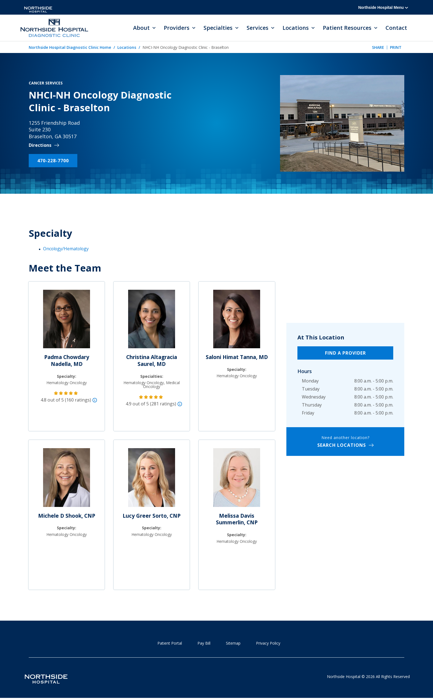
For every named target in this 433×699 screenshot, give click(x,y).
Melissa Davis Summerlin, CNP (237, 519)
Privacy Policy (268, 643)
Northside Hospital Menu (383, 7)
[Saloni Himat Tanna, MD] (236, 321)
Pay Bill (203, 643)
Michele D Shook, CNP (66, 515)
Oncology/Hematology (66, 249)
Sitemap (233, 643)
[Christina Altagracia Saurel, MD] (151, 321)
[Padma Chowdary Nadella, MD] (66, 321)
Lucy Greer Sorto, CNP (152, 515)
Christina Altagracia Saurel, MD (151, 361)
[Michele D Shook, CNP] (66, 480)
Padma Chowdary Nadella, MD (66, 361)
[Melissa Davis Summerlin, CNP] (236, 480)
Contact (396, 28)
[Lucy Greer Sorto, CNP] (151, 480)
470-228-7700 (53, 161)
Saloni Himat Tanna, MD (237, 357)
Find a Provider (345, 353)
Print (396, 47)
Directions (40, 145)
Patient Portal (169, 643)
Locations (126, 47)
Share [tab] (378, 47)
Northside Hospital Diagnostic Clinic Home (70, 47)
